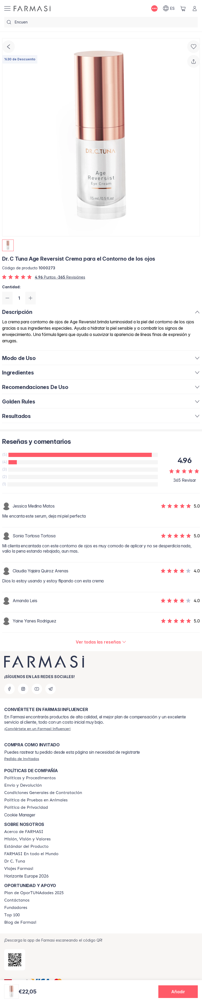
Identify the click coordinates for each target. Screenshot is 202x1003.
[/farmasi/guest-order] (21, 759)
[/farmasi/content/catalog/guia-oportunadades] (34, 892)
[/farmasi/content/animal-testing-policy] (36, 800)
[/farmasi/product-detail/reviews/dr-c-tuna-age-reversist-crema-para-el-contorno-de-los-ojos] (101, 642)
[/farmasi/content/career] (18, 868)
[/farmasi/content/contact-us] (16, 900)
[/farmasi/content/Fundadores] (15, 907)
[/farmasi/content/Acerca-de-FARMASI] (23, 831)
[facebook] (9, 689)
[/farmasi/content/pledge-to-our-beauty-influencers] (14, 861)
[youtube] (37, 689)
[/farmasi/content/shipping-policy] (23, 785)
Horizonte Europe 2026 (26, 876)
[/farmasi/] (32, 9)
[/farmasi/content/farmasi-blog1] (20, 922)
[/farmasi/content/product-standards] (26, 846)
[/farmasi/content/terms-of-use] (43, 792)
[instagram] (23, 689)
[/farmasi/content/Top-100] (12, 915)
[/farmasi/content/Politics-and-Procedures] (30, 778)
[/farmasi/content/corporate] (31, 853)
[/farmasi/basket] (183, 8)
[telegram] (50, 689)
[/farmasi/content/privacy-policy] (26, 807)
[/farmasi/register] (37, 729)
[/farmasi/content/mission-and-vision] (27, 839)
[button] (178, 991)
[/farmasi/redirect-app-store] (14, 959)
